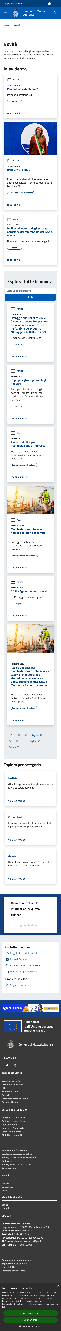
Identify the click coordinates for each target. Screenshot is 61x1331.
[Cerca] (55, 13)
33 (19, 735)
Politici (5, 1095)
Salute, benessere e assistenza (17, 1164)
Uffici (4, 1088)
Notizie (13, 79)
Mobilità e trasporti (12, 1135)
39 (14, 747)
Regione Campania (13, 3)
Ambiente (7, 1161)
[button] (30, 1326)
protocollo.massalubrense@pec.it (24, 1241)
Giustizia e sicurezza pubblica (17, 1154)
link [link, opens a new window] (3, 1307)
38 (34, 741)
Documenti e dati (10, 1102)
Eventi (5, 1204)
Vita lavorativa (9, 1124)
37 (17, 741)
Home (6, 25)
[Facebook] (7, 1065)
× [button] (58, 1286)
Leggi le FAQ (8, 1267)
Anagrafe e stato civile (13, 1117)
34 (26, 735)
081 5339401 (27, 1244)
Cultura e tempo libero (13, 1121)
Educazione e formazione (14, 1150)
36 (10, 741)
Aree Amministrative (12, 1084)
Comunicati (7, 1187)
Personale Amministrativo (15, 1098)
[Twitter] (15, 1065)
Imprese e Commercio (13, 1128)
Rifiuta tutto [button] (31, 1320)
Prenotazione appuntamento (16, 1260)
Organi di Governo (11, 1081)
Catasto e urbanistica (13, 1131)
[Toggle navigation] (6, 12)
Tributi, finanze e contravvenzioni (19, 1157)
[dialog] (30, 1307)
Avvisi (12, 219)
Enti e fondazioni (10, 1091)
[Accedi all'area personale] (49, 3)
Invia (30, 297)
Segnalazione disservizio (14, 1263)
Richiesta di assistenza (13, 1270)
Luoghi (5, 1208)
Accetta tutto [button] (30, 1313)
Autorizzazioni (9, 1168)
